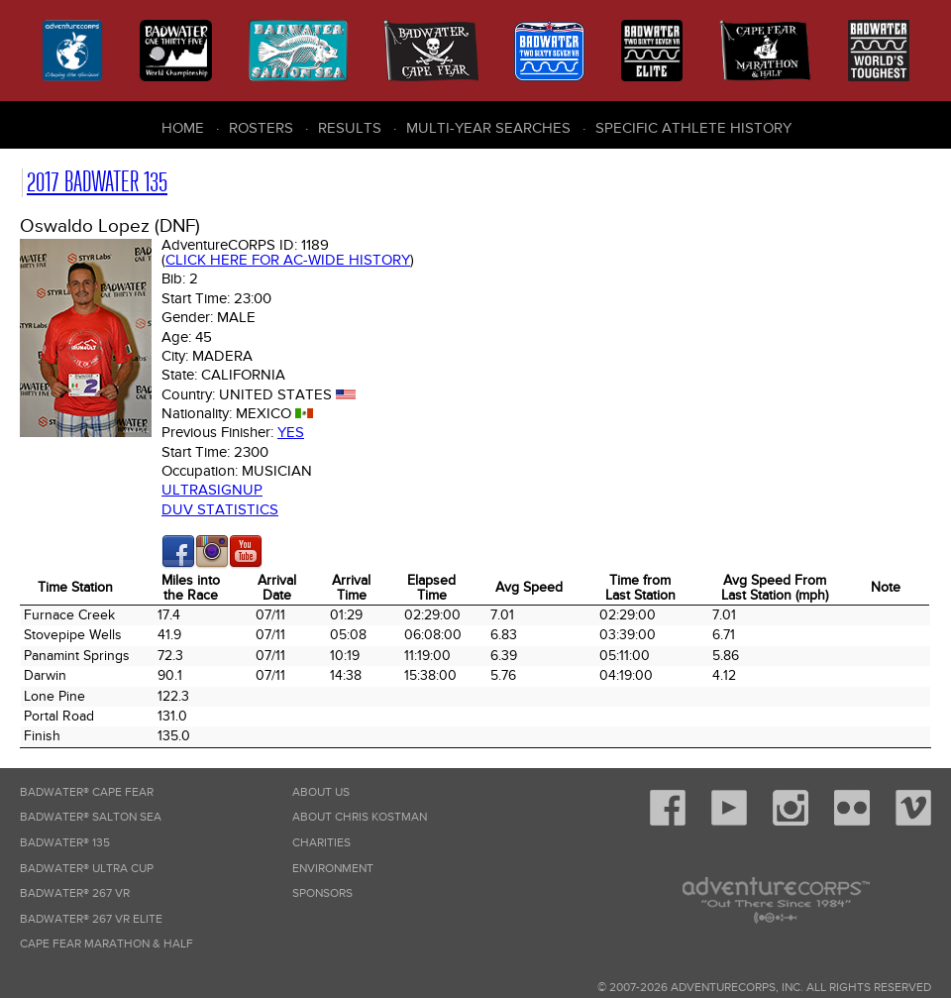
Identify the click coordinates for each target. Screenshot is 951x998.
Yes (290, 432)
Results (349, 128)
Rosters (261, 128)
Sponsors (322, 893)
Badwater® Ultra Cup (87, 868)
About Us (321, 792)
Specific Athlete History (693, 128)
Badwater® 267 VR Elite (91, 919)
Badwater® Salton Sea (90, 817)
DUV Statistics (219, 509)
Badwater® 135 (65, 842)
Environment (332, 868)
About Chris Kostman (359, 817)
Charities (321, 842)
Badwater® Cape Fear (87, 792)
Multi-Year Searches (488, 128)
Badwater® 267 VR (75, 893)
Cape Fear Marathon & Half (106, 944)
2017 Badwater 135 (97, 182)
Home (182, 128)
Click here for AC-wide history (287, 260)
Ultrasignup (212, 490)
